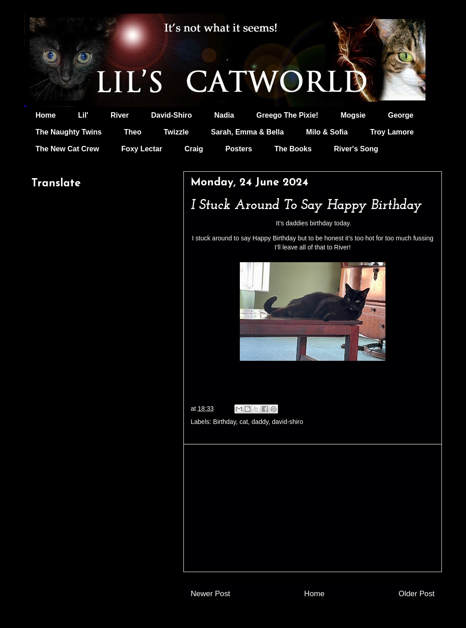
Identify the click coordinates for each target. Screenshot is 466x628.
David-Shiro (171, 115)
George (401, 115)
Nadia (224, 115)
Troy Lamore (392, 132)
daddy (260, 421)
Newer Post (210, 593)
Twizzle (176, 132)
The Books (293, 149)
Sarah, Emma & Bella (247, 132)
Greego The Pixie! (287, 115)
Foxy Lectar (142, 149)
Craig (193, 149)
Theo (132, 132)
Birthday (224, 421)
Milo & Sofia (327, 132)
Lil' (83, 115)
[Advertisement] (312, 508)
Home (45, 115)
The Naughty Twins (68, 132)
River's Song (356, 149)
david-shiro (287, 421)
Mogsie (352, 115)
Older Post (417, 593)
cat (243, 421)
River (120, 115)
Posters (238, 149)
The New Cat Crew (67, 149)
